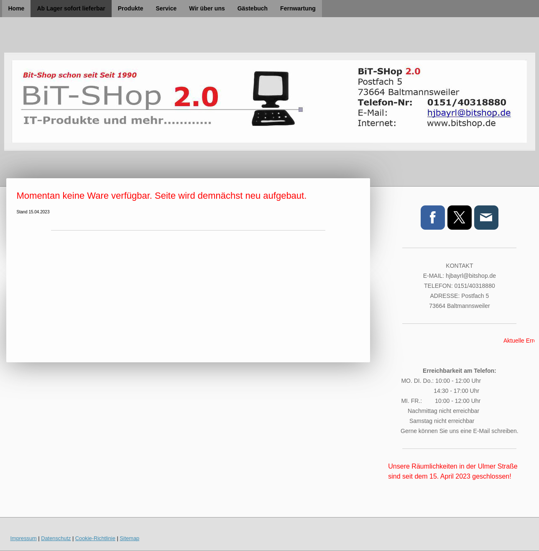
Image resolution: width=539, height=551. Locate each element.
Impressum (23, 538)
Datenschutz (56, 538)
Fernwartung (298, 8)
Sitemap (129, 538)
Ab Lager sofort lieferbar (71, 8)
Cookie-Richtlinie (95, 538)
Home (16, 8)
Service (166, 8)
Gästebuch (253, 8)
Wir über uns (207, 8)
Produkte (130, 8)
